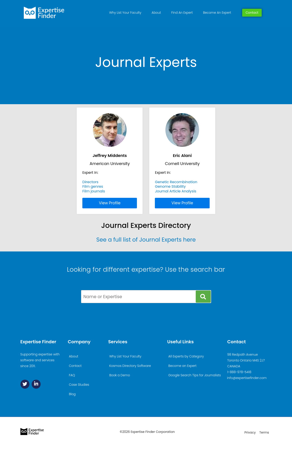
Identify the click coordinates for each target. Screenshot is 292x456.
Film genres (92, 186)
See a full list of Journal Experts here (146, 240)
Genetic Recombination (176, 182)
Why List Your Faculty (125, 12)
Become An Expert (217, 12)
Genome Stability (170, 186)
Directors (90, 182)
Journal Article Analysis (175, 191)
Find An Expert (182, 12)
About (156, 12)
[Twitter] (24, 384)
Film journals (93, 191)
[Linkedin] (36, 384)
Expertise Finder (38, 342)
